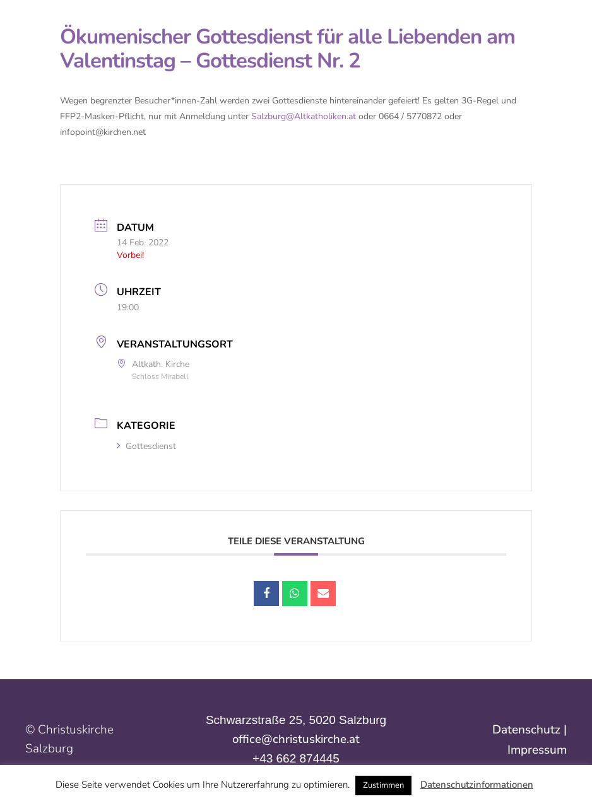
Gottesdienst (146, 446)
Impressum (537, 750)
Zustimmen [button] (383, 785)
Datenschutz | (529, 729)
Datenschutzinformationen (476, 784)
